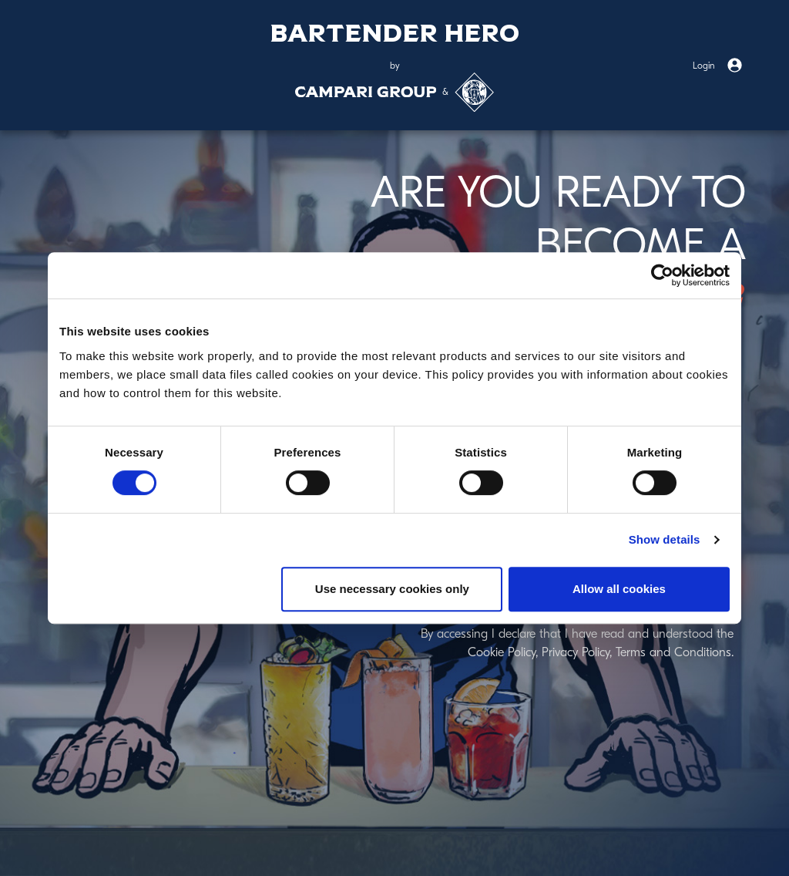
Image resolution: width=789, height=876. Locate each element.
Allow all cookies (619, 588)
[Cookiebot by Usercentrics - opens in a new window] (662, 275)
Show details (664, 539)
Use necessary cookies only (392, 588)
